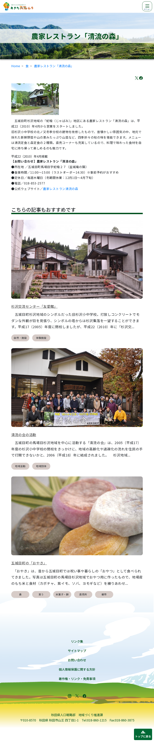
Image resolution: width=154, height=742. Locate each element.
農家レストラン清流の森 (60, 188)
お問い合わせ (77, 660)
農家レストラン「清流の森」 (54, 66)
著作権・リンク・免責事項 (77, 678)
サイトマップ (77, 650)
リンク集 (77, 641)
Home (15, 66)
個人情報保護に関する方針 (77, 669)
